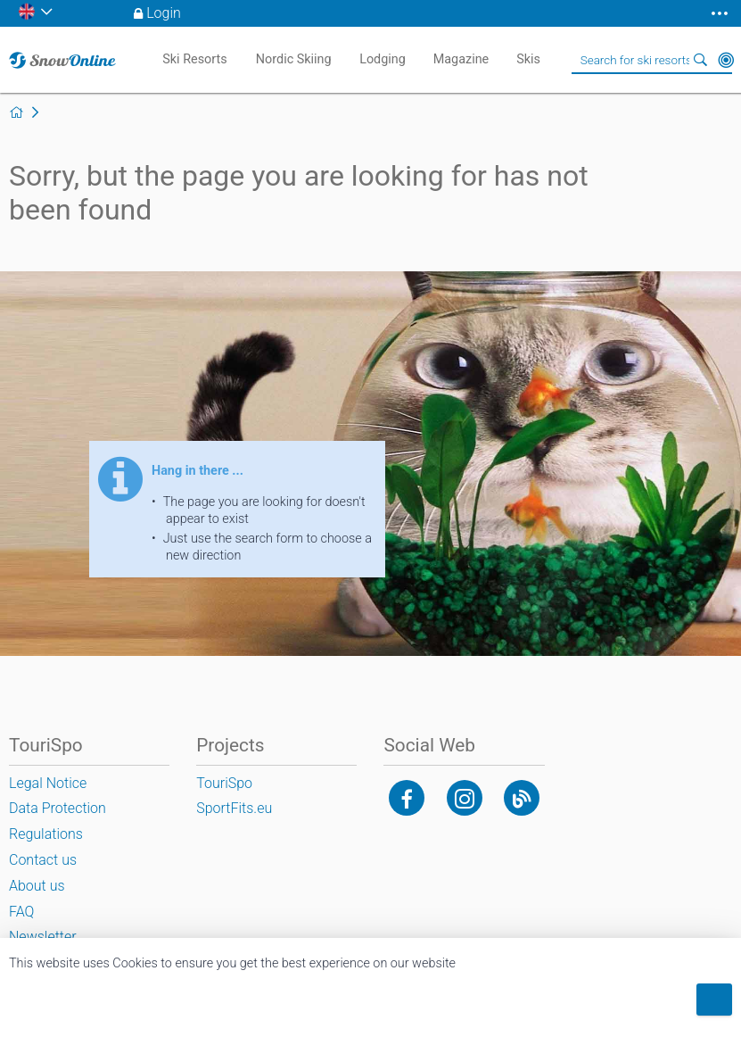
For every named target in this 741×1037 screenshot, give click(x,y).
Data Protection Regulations (57, 821)
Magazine (461, 59)
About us (37, 885)
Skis (528, 59)
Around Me (725, 59)
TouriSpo (224, 783)
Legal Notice (47, 783)
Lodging (382, 59)
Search (700, 59)
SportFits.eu (234, 808)
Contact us (43, 859)
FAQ (21, 911)
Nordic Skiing (294, 59)
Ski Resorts (194, 59)
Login (163, 12)
